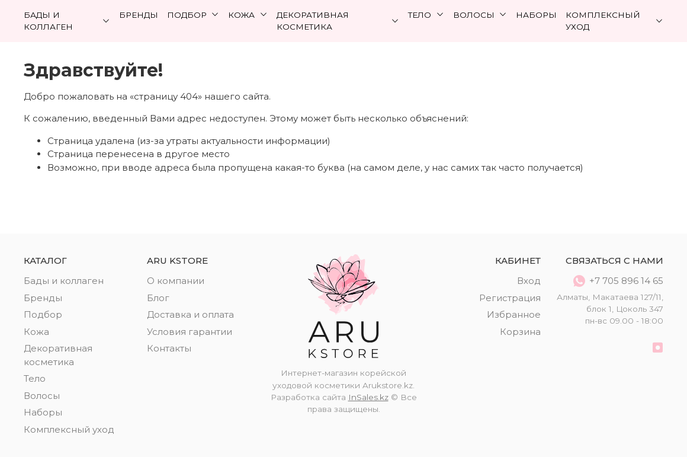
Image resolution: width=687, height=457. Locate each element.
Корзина (520, 331)
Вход (529, 280)
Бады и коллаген (67, 20)
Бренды (138, 15)
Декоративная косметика (338, 20)
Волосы (480, 15)
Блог (158, 297)
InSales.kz (368, 397)
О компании (175, 280)
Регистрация (510, 297)
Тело (426, 15)
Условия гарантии (189, 331)
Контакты (169, 348)
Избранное (514, 314)
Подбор (193, 15)
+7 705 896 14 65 (618, 281)
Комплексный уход (614, 20)
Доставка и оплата (190, 314)
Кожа (248, 15)
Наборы (536, 15)
